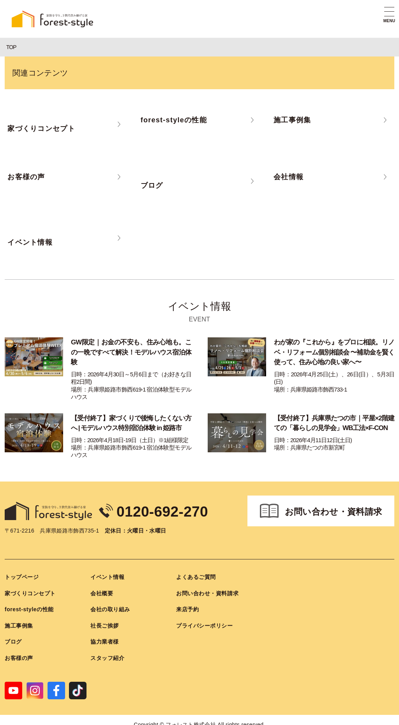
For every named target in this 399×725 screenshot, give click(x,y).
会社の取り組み (110, 607)
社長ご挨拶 (104, 624)
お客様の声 (19, 656)
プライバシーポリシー (204, 624)
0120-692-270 (172, 509)
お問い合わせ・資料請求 (333, 510)
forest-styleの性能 (29, 607)
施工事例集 (19, 624)
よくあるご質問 (196, 575)
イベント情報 (107, 575)
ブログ (13, 640)
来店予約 (187, 607)
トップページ (22, 575)
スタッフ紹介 (107, 656)
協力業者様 (104, 640)
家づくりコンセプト (30, 591)
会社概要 (101, 591)
